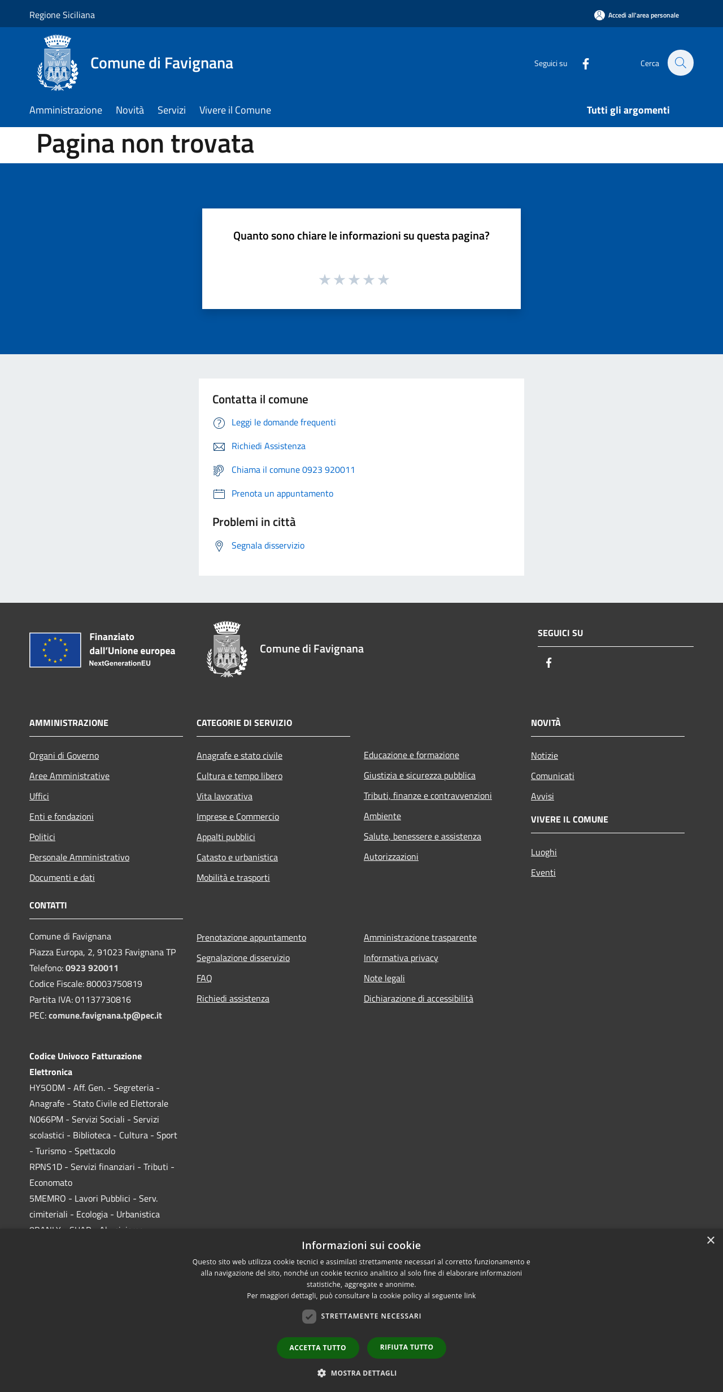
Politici (42, 836)
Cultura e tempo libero (239, 775)
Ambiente (382, 816)
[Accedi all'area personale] (637, 15)
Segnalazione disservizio (243, 957)
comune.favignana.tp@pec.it (105, 1015)
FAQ (204, 978)
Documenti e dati (62, 877)
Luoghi (544, 852)
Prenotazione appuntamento (251, 937)
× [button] (710, 1241)
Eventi (543, 872)
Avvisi (542, 796)
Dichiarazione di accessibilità (418, 998)
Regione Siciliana (62, 14)
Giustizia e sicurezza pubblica (420, 775)
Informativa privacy (401, 957)
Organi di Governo (64, 755)
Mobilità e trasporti (233, 877)
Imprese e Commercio (238, 816)
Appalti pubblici (226, 836)
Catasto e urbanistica (237, 857)
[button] (361, 1372)
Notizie (544, 755)
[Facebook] (579, 62)
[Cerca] (680, 62)
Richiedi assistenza (233, 998)
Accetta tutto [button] (318, 1347)
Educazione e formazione (411, 755)
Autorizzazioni (391, 856)
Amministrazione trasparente (420, 937)
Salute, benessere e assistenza (422, 836)
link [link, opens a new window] (470, 1295)
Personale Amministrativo (79, 857)
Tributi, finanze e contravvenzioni (428, 795)
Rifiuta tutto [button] (407, 1347)
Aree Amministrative (69, 775)
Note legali (384, 978)
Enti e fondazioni (61, 816)
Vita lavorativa (224, 796)
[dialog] (361, 1310)
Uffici (39, 796)
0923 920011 (92, 968)
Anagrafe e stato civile (239, 755)
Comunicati (552, 775)
